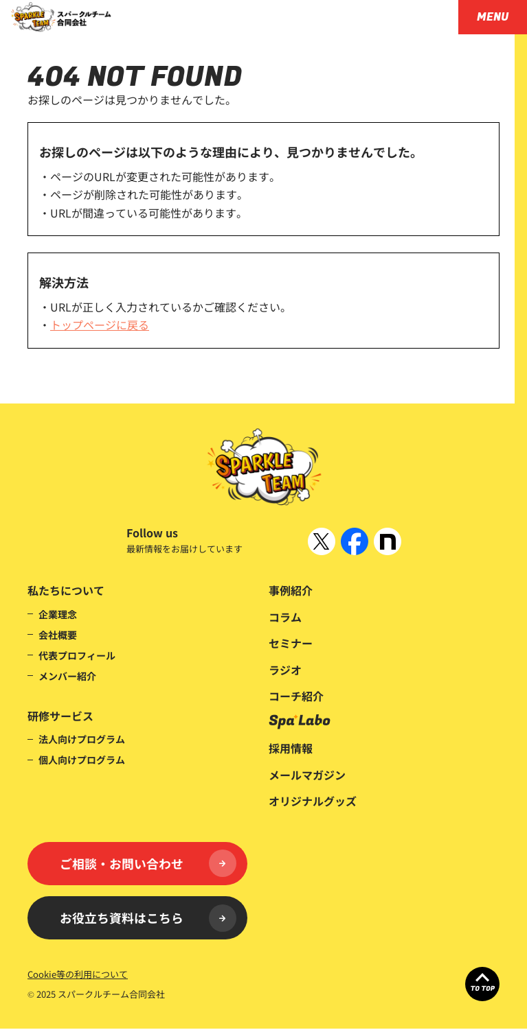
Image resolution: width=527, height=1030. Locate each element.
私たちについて (65, 590)
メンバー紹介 (67, 676)
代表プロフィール (76, 655)
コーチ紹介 (296, 695)
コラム (285, 616)
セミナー (291, 643)
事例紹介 (291, 590)
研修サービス (60, 715)
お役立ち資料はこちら (148, 919)
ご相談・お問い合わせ (148, 864)
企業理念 (57, 614)
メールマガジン (307, 774)
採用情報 (291, 748)
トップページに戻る (99, 324)
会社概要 (57, 635)
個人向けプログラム (81, 759)
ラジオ (285, 669)
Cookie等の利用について (77, 975)
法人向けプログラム (81, 739)
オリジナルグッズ (313, 800)
